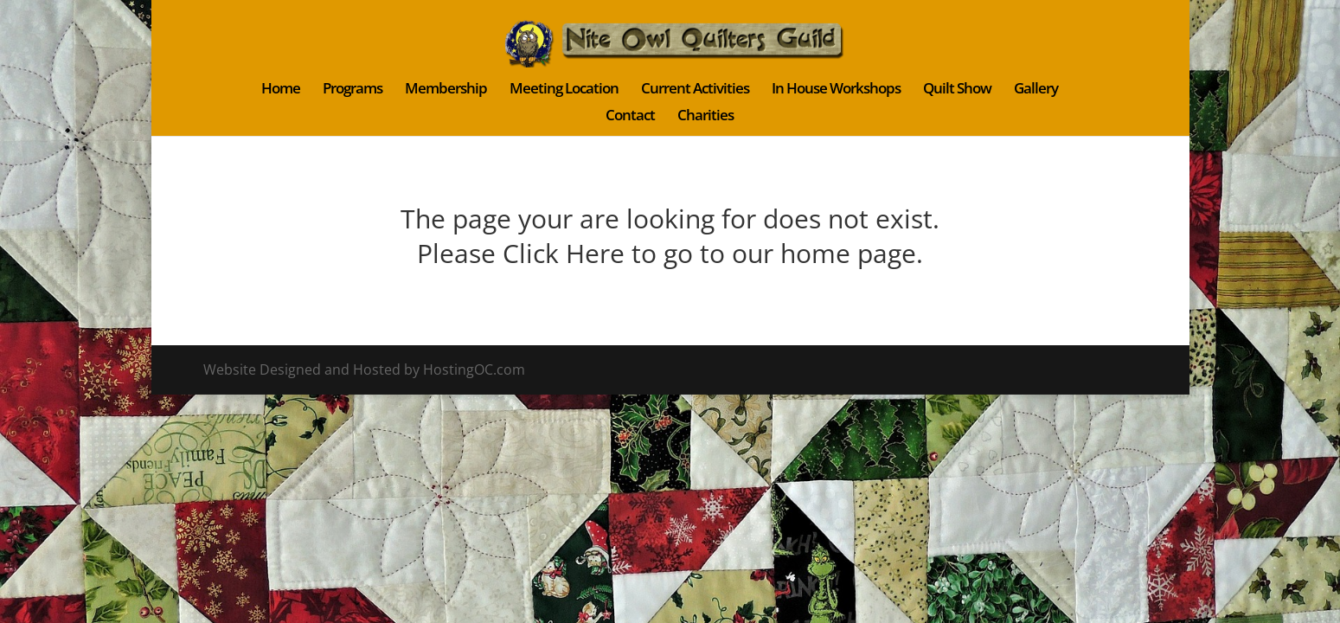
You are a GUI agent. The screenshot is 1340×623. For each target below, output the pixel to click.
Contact (630, 117)
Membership (446, 90)
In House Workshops (836, 90)
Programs (352, 90)
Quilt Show (957, 90)
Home (280, 90)
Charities (705, 117)
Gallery (1036, 90)
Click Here (564, 253)
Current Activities (695, 90)
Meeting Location (564, 90)
